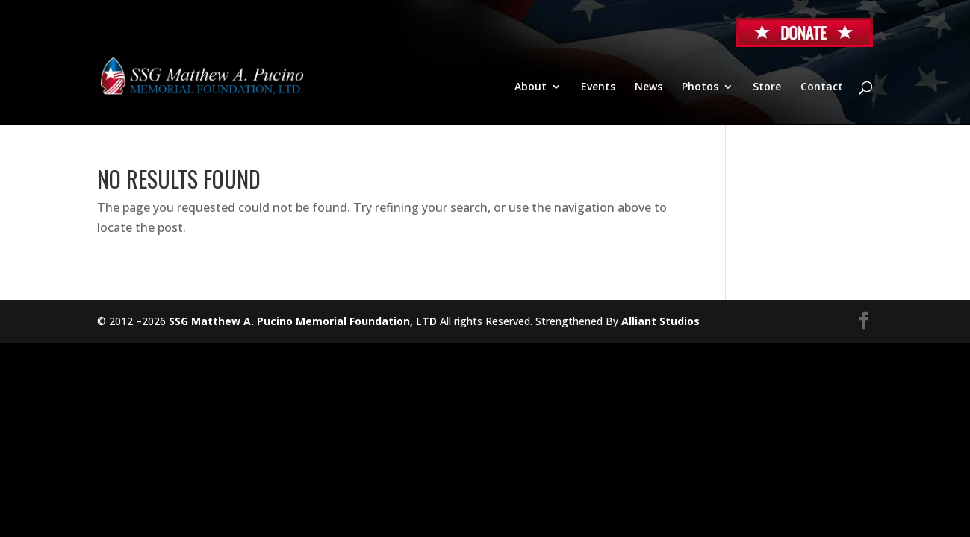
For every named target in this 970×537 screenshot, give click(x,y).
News (648, 87)
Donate (804, 32)
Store (767, 87)
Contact (821, 87)
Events (598, 87)
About (530, 87)
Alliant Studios (660, 321)
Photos (700, 87)
